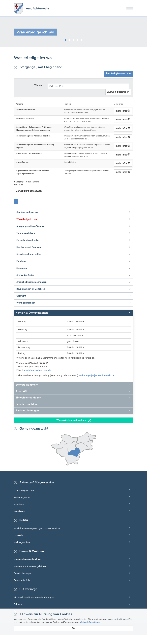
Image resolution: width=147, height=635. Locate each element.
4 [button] (77, 39)
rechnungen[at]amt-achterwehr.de (96, 375)
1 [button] (65, 39)
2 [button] (69, 39)
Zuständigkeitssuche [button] (119, 74)
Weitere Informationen (90, 622)
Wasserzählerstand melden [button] (73, 420)
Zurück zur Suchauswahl (29, 191)
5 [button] (81, 39)
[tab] (73, 313)
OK (73, 628)
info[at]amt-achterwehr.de (37, 370)
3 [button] (73, 39)
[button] (73, 313)
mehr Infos (123, 111)
